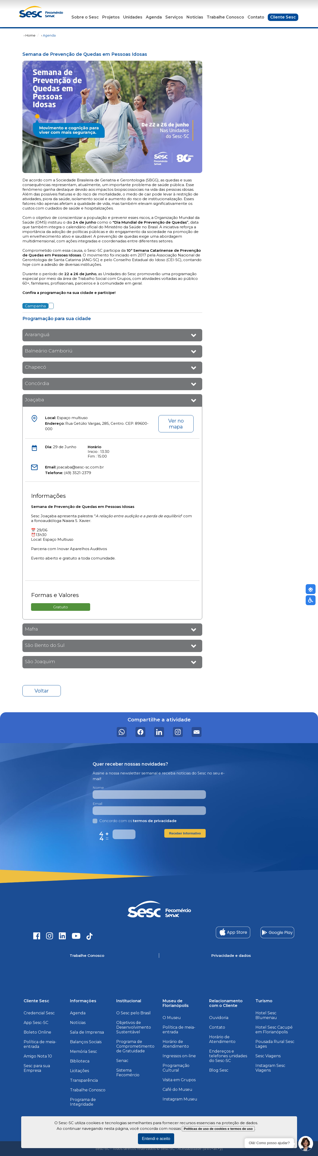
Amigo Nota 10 (38, 1056)
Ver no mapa (176, 424)
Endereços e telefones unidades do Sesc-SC (228, 1056)
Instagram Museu (180, 1099)
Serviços (174, 17)
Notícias (194, 17)
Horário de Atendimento (176, 1044)
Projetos (111, 17)
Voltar (41, 691)
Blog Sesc (218, 1070)
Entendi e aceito (156, 1139)
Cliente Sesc (283, 17)
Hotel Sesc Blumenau (266, 1015)
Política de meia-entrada (40, 1044)
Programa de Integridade (83, 1102)
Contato (256, 17)
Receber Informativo (185, 833)
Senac (122, 1060)
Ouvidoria (218, 1017)
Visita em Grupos (179, 1080)
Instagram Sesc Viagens (270, 1068)
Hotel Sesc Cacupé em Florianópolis (274, 1029)
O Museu (172, 1017)
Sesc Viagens (268, 1056)
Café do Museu (177, 1089)
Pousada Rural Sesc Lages (274, 1044)
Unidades (132, 17)
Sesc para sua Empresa (37, 1068)
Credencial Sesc (39, 1013)
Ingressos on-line (179, 1056)
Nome (98, 787)
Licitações (79, 1070)
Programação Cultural (176, 1068)
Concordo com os (135, 820)
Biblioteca (79, 1061)
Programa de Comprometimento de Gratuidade (135, 1046)
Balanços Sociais (85, 1042)
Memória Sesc (83, 1051)
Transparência (84, 1080)
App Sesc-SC (36, 1022)
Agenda (154, 17)
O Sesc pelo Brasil (133, 1013)
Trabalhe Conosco (225, 17)
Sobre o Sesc (85, 17)
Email (97, 803)
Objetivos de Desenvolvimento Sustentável (133, 1027)
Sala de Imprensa (87, 1032)
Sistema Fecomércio (127, 1072)
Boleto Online (37, 1032)
